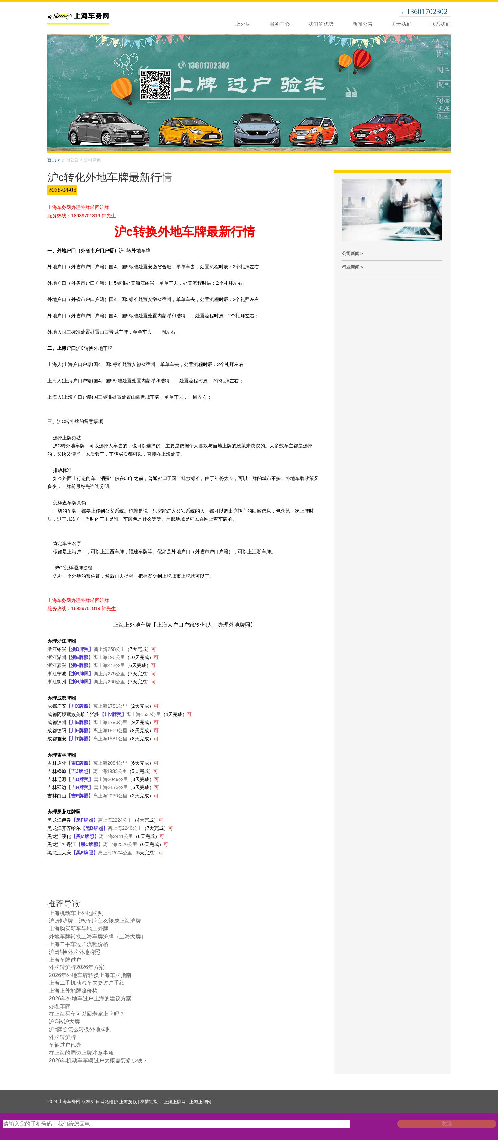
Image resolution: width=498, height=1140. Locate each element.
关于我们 (401, 24)
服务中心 (279, 24)
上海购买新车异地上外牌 (78, 929)
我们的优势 (321, 24)
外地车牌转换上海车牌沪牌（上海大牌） (97, 936)
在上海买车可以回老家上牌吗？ (87, 1014)
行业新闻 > (352, 267)
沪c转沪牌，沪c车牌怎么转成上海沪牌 (95, 921)
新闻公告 (362, 24)
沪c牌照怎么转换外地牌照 (80, 1029)
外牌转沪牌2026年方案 (76, 967)
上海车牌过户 (65, 960)
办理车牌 (59, 1006)
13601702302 (427, 11)
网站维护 (109, 1101)
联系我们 (440, 24)
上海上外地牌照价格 (73, 991)
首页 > (53, 159)
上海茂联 (128, 1101)
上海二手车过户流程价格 (78, 944)
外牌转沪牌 (62, 1037)
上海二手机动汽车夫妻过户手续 (87, 983)
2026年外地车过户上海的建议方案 (90, 998)
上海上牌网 (175, 1101)
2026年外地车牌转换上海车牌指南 (90, 975)
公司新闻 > (352, 253)
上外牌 (243, 24)
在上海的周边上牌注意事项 (81, 1053)
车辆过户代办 (65, 1045)
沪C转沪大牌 (64, 1021)
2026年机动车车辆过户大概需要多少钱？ (98, 1060)
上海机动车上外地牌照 (76, 913)
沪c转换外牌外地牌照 (74, 952)
